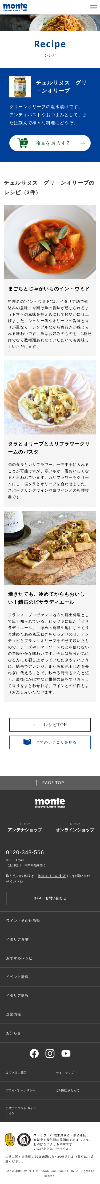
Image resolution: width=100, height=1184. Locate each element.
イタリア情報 (17, 995)
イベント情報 (17, 977)
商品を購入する (53, 143)
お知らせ (13, 1033)
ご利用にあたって (67, 1090)
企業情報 (13, 1014)
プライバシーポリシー (20, 1090)
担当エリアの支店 (52, 876)
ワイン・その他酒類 (23, 921)
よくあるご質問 (16, 1072)
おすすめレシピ (19, 958)
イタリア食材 (17, 939)
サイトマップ (65, 1073)
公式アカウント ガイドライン (21, 1110)
